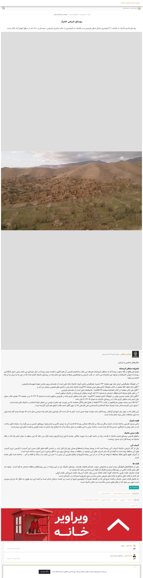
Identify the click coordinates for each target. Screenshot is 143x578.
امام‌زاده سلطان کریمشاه (91, 500)
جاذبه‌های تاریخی (74, 14)
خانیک (129, 500)
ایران (89, 14)
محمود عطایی (128, 556)
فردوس (122, 500)
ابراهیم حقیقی (125, 354)
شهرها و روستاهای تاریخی (60, 14)
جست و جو (3, 8)
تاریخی (115, 500)
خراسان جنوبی (105, 493)
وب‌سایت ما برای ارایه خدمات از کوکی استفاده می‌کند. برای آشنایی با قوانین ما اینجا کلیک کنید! (79, 572)
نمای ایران (83, 14)
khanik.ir (135, 487)
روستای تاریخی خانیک (71, 22)
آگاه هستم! (44, 571)
